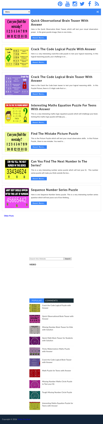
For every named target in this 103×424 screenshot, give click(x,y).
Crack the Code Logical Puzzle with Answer (63, 49)
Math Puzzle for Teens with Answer (56, 370)
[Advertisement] (51, 238)
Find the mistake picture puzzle (54, 133)
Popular (37, 300)
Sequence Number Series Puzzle (54, 190)
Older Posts (9, 216)
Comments (51, 300)
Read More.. (39, 38)
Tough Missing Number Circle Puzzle (57, 392)
